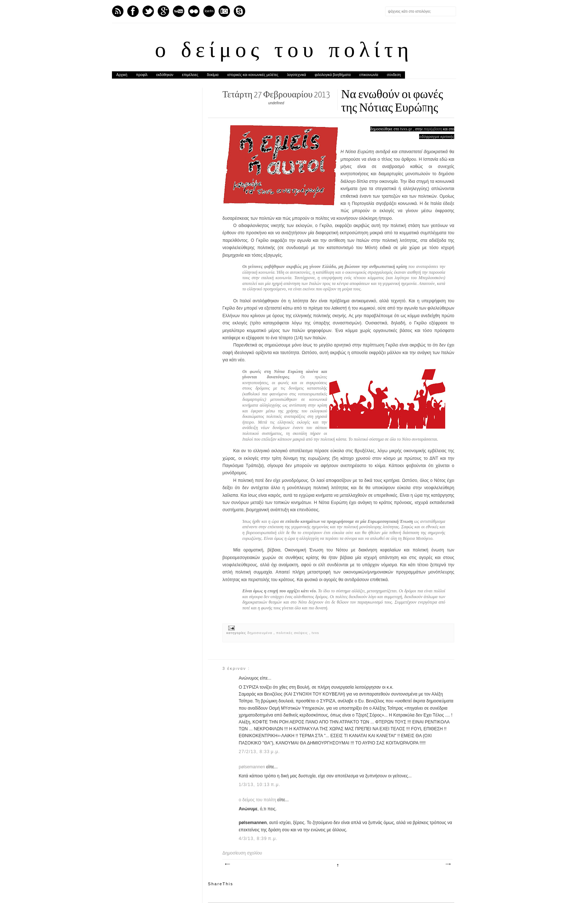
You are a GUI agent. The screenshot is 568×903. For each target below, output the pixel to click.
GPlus (163, 11)
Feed (118, 11)
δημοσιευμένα (260, 633)
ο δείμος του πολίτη (284, 51)
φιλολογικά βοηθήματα (333, 75)
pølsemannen (252, 766)
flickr (194, 11)
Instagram (224, 11)
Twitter (148, 11)
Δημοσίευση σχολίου (242, 853)
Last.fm (209, 11)
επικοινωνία (368, 75)
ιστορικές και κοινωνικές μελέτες (252, 75)
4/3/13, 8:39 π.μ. (258, 838)
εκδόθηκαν (164, 75)
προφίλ (141, 75)
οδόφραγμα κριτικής (436, 137)
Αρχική (121, 75)
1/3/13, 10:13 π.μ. (259, 784)
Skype (239, 11)
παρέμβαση (432, 129)
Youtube (178, 11)
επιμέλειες (190, 75)
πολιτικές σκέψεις (292, 633)
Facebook (133, 11)
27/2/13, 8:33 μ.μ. (259, 751)
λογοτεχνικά (296, 75)
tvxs (315, 633)
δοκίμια (212, 75)
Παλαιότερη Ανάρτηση (447, 864)
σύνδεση (394, 75)
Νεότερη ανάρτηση (227, 864)
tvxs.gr (406, 129)
